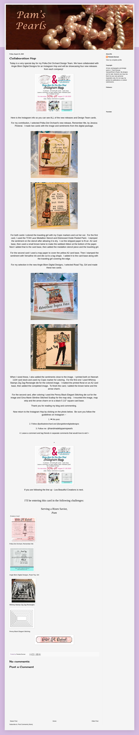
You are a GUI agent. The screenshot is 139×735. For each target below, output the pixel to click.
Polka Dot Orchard (51, 63)
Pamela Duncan (113, 57)
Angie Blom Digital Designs (24, 66)
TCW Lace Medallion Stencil (39, 238)
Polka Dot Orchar (48, 123)
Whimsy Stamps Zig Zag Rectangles (22, 605)
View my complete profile (114, 60)
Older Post (95, 721)
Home (54, 721)
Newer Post (13, 721)
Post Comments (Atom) (25, 724)
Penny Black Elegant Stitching (19, 631)
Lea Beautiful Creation (64, 490)
